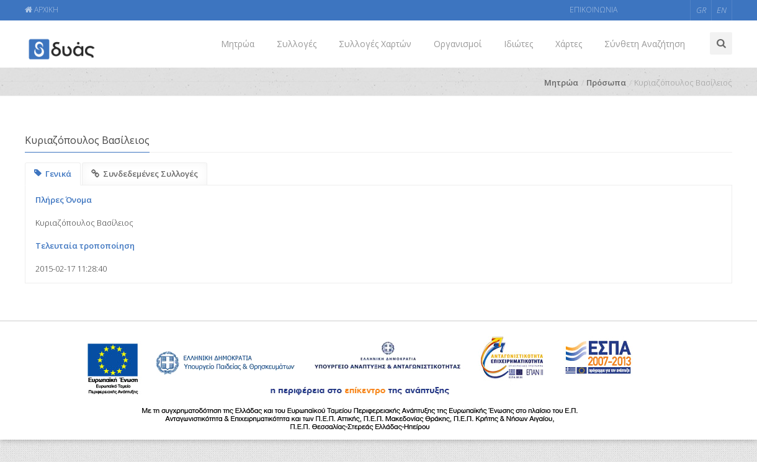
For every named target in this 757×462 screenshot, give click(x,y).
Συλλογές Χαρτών (375, 44)
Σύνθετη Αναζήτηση (644, 44)
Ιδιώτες (518, 44)
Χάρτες (568, 44)
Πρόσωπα (606, 82)
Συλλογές (296, 44)
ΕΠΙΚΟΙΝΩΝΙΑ (593, 9)
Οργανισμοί (458, 44)
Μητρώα (237, 44)
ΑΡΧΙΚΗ (41, 9)
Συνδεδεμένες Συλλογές (144, 173)
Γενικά (52, 173)
